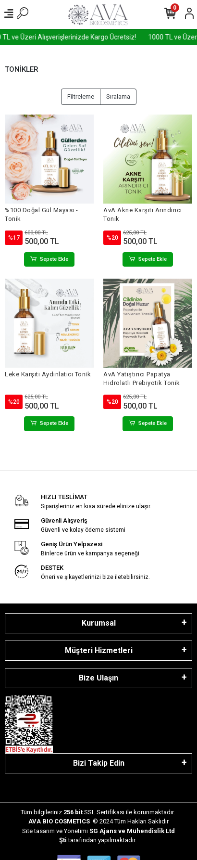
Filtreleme (80, 96)
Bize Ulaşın (98, 677)
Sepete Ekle (49, 260)
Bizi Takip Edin (98, 763)
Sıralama (118, 96)
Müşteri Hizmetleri (99, 650)
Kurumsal (99, 623)
